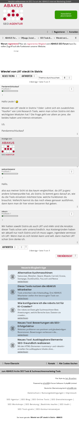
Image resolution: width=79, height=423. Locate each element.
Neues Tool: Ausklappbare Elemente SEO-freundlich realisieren (40, 341)
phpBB (46, 383)
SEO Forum (33, 1)
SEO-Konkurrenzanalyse (48, 409)
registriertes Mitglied (36, 44)
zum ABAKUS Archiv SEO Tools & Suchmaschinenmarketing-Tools (31, 371)
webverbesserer (8, 169)
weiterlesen (23, 281)
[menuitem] (72, 32)
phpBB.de (72, 388)
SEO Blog (25, 399)
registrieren (13, 44)
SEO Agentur (13, 399)
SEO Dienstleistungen (62, 399)
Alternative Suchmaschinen (35, 272)
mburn (4, 211)
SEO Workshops (15, 404)
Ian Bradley (71, 378)
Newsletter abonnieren (66, 14)
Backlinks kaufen (49, 404)
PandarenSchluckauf (10, 86)
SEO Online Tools (40, 399)
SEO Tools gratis (26, 409)
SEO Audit (65, 404)
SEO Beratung (32, 404)
